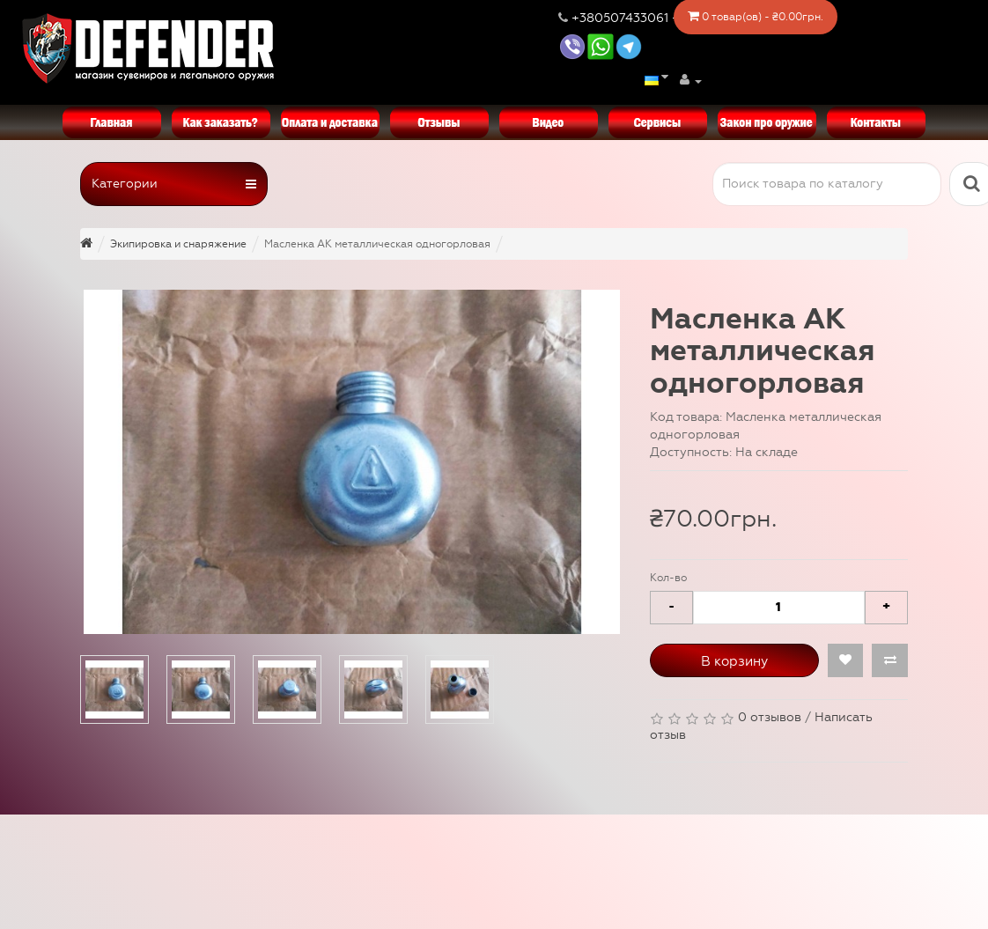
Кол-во (668, 577)
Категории (174, 184)
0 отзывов (769, 717)
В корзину (734, 661)
